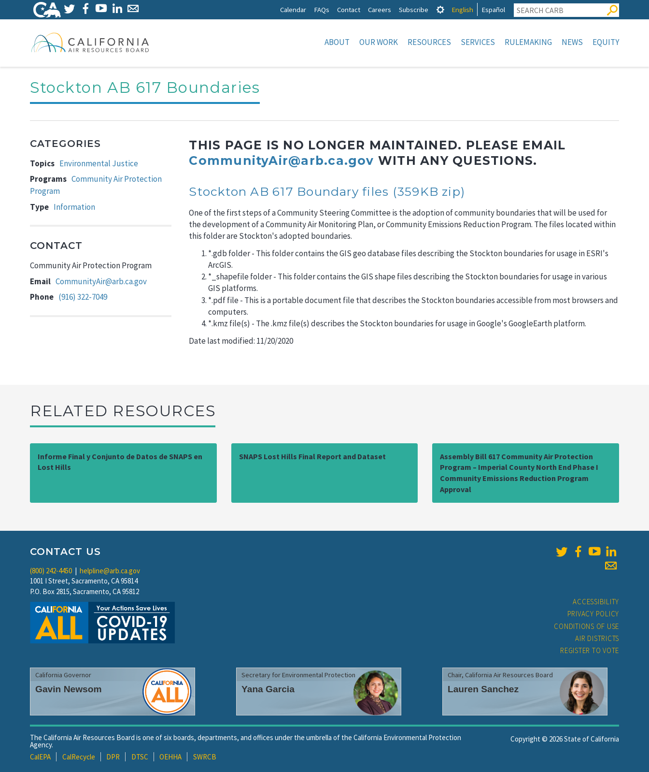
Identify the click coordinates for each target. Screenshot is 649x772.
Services (478, 42)
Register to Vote (589, 650)
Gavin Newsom (68, 689)
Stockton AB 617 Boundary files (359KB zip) (327, 191)
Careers (379, 9)
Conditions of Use (586, 626)
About (337, 42)
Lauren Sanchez (483, 689)
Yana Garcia (268, 689)
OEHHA (170, 756)
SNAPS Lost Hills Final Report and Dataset (312, 456)
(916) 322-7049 (82, 296)
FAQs (321, 9)
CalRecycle (78, 756)
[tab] (440, 9)
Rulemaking (528, 42)
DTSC (139, 756)
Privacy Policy (593, 613)
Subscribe (413, 9)
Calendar (293, 9)
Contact (348, 9)
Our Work (378, 42)
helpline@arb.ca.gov (110, 570)
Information (74, 207)
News (572, 42)
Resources (429, 42)
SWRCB (204, 756)
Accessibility (596, 601)
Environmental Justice (98, 163)
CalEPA (40, 756)
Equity (606, 42)
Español (493, 9)
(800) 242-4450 (51, 570)
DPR (113, 756)
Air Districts (597, 638)
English (462, 9)
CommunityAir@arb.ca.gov (101, 281)
